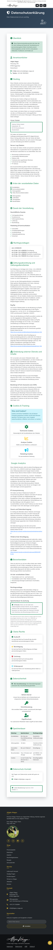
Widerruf (32, 946)
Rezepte (9, 860)
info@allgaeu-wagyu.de (16, 908)
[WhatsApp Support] (50, 943)
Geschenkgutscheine (12, 857)
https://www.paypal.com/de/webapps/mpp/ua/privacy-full (26, 346)
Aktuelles (9, 881)
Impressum (10, 946)
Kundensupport (11, 876)
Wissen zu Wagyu (12, 879)
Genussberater (11, 863)
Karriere (9, 884)
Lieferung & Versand (12, 871)
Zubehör (9, 855)
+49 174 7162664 (14, 904)
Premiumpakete (11, 850)
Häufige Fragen (11, 874)
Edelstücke (10, 852)
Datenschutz (18, 946)
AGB (26, 946)
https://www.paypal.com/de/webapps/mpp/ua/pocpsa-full (26, 332)
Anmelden (26, 926)
